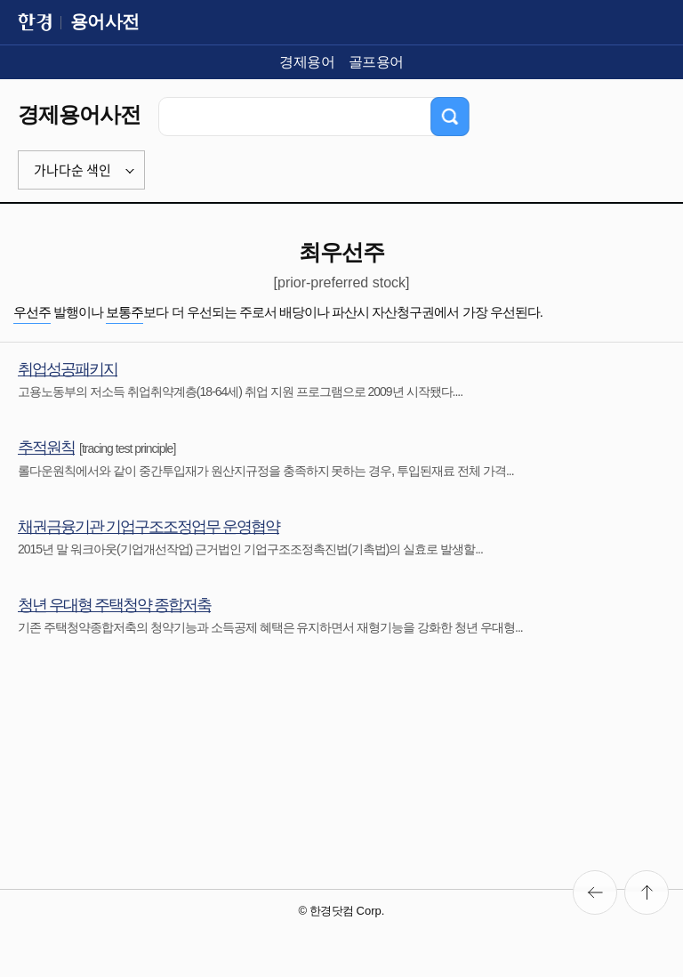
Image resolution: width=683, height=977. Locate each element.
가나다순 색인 (72, 170)
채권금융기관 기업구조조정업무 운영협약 (148, 527)
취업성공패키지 (67, 369)
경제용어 (306, 61)
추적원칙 (46, 447)
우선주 (32, 311)
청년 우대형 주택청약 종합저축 (114, 605)
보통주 (124, 311)
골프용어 (376, 61)
